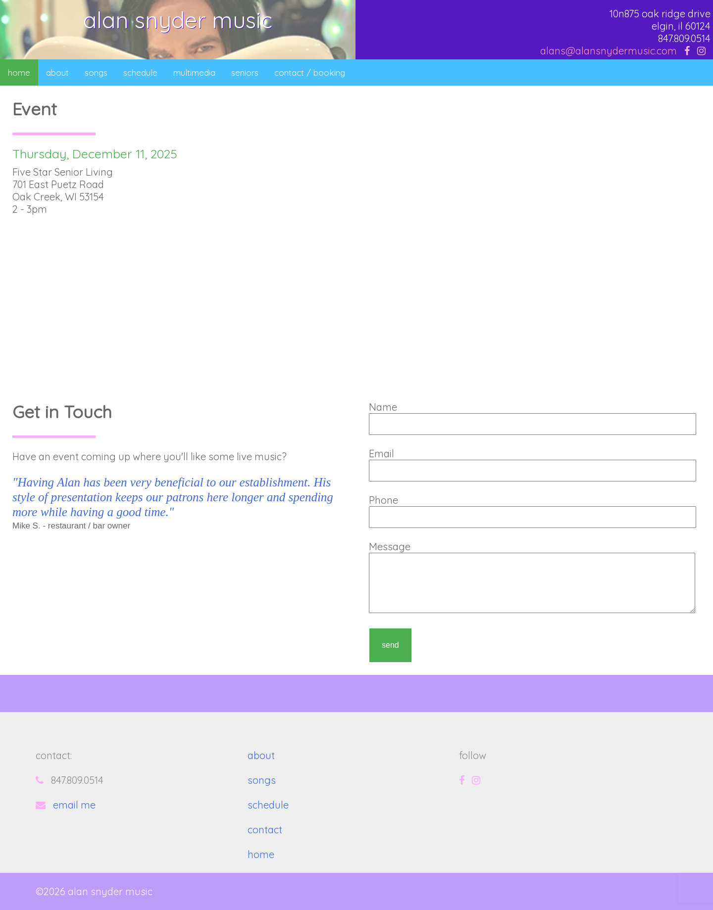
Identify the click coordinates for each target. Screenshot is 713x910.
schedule (140, 72)
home (19, 72)
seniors (244, 72)
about (57, 72)
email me (74, 805)
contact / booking (309, 72)
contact (265, 829)
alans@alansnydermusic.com (608, 51)
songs (96, 72)
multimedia (194, 72)
